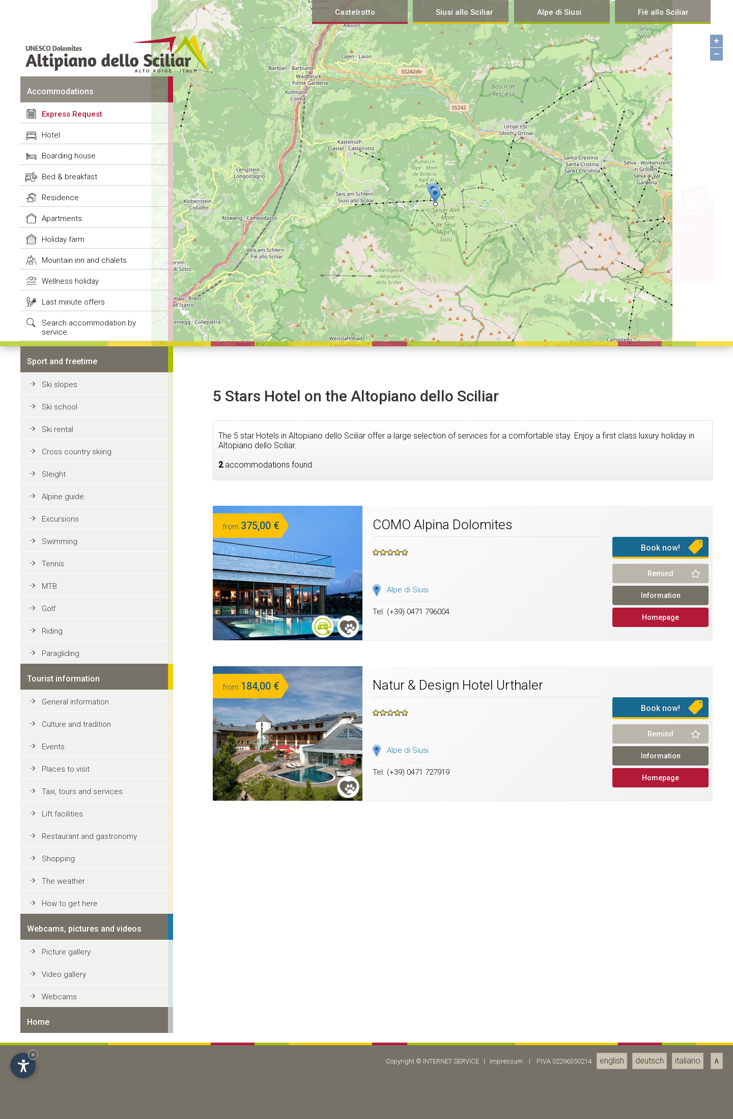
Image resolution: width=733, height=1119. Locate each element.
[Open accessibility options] (23, 1065)
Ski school (59, 956)
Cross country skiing (76, 1000)
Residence (60, 746)
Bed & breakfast (69, 725)
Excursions (60, 1068)
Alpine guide (63, 1045)
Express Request (72, 663)
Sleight (54, 1023)
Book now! (660, 1097)
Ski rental (57, 978)
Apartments (62, 767)
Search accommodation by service (89, 876)
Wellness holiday (70, 830)
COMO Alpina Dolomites (443, 1073)
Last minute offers (73, 851)
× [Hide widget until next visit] (33, 1054)
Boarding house (69, 704)
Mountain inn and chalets (84, 809)
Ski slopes (59, 933)
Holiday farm (63, 788)
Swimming (59, 1090)
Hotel (51, 684)
